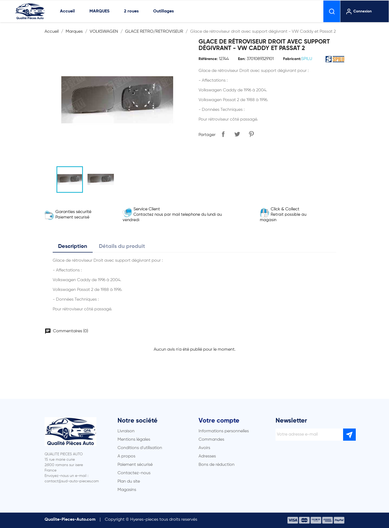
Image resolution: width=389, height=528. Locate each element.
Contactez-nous (134, 473)
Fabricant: (292, 59)
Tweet (237, 134)
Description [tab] (72, 246)
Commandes (211, 439)
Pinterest (251, 134)
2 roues (131, 11)
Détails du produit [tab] (122, 246)
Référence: (208, 59)
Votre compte (219, 420)
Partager (223, 134)
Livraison (126, 431)
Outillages (163, 11)
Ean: (242, 59)
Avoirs (204, 448)
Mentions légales (134, 439)
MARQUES (99, 11)
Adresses (207, 456)
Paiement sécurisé (135, 465)
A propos (126, 456)
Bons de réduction (216, 465)
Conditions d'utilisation (140, 448)
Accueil (67, 11)
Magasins (127, 490)
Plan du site (129, 481)
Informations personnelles (224, 431)
